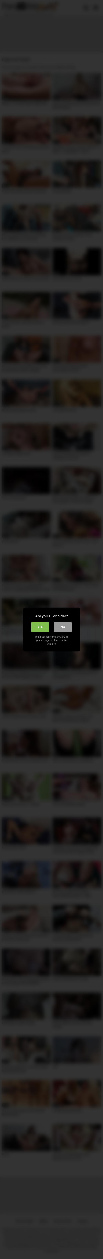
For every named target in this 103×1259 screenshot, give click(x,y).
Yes (40, 627)
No (63, 627)
